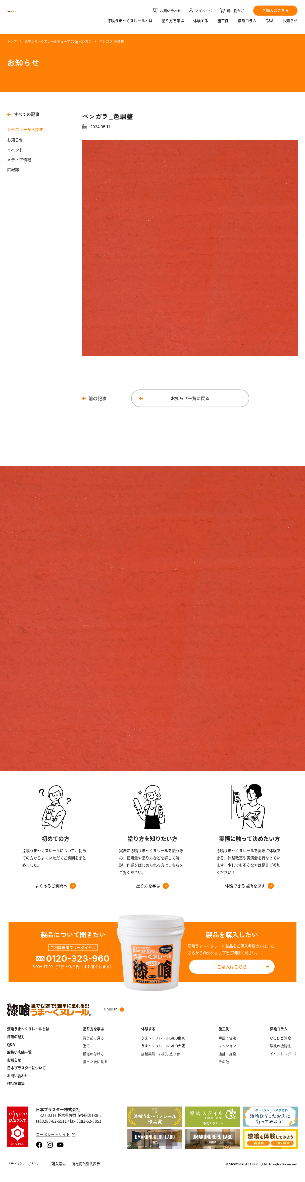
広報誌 (13, 169)
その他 (224, 1061)
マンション (227, 1045)
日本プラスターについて (26, 1068)
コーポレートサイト (55, 1134)
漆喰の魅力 (16, 1036)
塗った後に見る (95, 1061)
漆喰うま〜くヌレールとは (129, 24)
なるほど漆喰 (280, 1038)
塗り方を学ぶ (173, 24)
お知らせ (289, 24)
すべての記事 (23, 114)
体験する (200, 24)
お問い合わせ (17, 1075)
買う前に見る (93, 1038)
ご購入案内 (57, 1163)
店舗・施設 (227, 1053)
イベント (15, 150)
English (114, 1009)
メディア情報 (19, 160)
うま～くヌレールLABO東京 (163, 1038)
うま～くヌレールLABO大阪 (163, 1045)
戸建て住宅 (227, 1038)
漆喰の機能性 (280, 1045)
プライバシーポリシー (24, 1163)
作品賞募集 (16, 1083)
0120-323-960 (78, 958)
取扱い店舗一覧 (19, 1052)
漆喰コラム (247, 24)
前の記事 (97, 398)
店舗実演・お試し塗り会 (160, 1053)
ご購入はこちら (232, 966)
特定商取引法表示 (86, 1163)
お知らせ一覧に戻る (190, 398)
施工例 (223, 24)
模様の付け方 (93, 1053)
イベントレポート (284, 1053)
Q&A (269, 24)
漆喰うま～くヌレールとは (28, 1029)
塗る (86, 1045)
